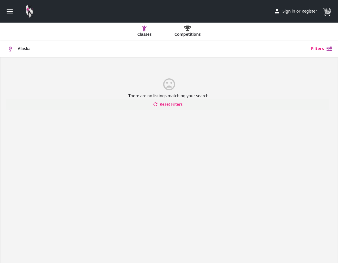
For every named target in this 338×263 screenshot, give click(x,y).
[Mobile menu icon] (10, 11)
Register (309, 11)
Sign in (288, 11)
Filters (321, 48)
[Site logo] (30, 11)
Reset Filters (168, 104)
